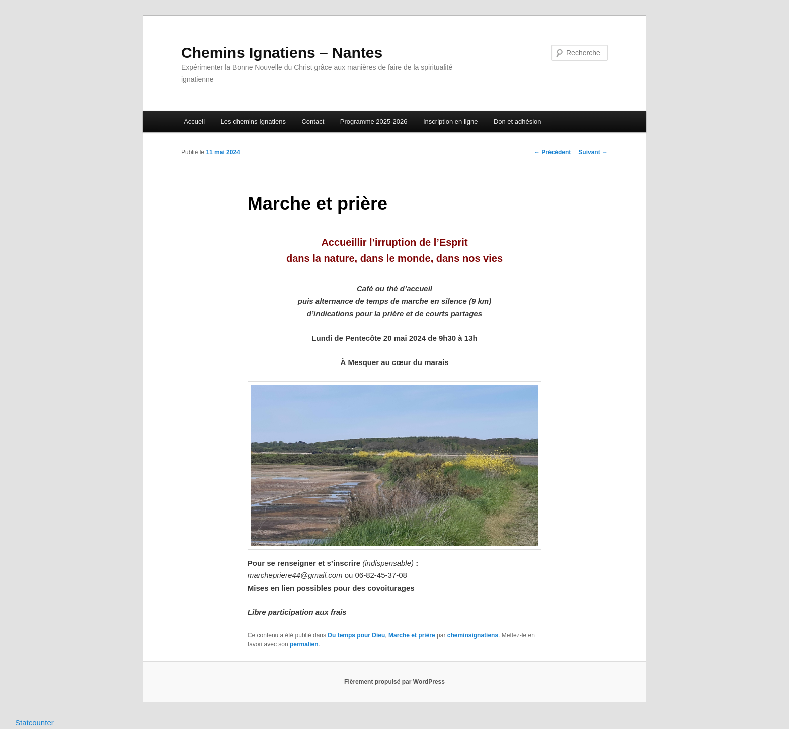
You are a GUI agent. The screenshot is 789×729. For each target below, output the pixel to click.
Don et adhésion (517, 121)
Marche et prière (411, 635)
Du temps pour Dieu (356, 635)
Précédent (552, 152)
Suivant (593, 152)
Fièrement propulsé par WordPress (394, 681)
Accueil (194, 121)
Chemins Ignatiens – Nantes (281, 52)
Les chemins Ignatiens (253, 121)
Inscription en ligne (450, 121)
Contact (312, 121)
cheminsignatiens (472, 635)
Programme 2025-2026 (374, 121)
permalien (304, 644)
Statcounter (34, 722)
